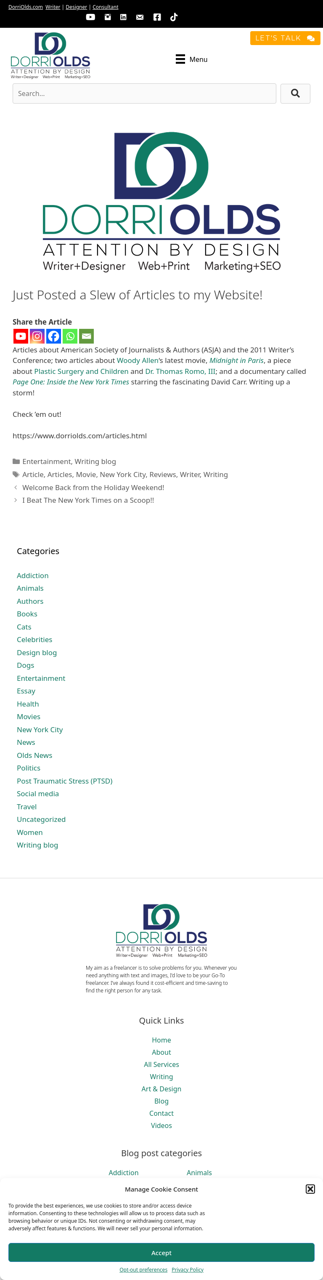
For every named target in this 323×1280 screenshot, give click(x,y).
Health (28, 704)
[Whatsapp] (70, 336)
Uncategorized (41, 819)
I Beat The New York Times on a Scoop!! (88, 500)
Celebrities (34, 639)
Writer (52, 7)
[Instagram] (37, 336)
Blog (161, 1101)
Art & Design (162, 1088)
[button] (310, 1189)
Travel (27, 806)
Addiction (33, 575)
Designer (76, 7)
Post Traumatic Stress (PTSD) (64, 781)
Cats (24, 627)
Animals (30, 588)
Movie (86, 474)
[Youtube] (20, 336)
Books (27, 614)
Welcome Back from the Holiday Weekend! (93, 487)
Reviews (162, 474)
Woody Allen (138, 360)
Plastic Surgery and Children (81, 371)
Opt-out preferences (143, 1269)
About (161, 1052)
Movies (28, 716)
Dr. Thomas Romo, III (180, 371)
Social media (38, 793)
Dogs (25, 665)
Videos (161, 1125)
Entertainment (46, 461)
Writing (216, 474)
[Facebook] (53, 336)
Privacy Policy (188, 1269)
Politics (28, 768)
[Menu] (192, 59)
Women (30, 832)
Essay (26, 691)
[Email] (86, 336)
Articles (60, 474)
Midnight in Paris (236, 360)
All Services (161, 1064)
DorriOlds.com (25, 7)
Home (161, 1040)
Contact (161, 1113)
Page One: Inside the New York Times (71, 382)
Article (33, 474)
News (26, 742)
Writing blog (95, 461)
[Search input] (144, 93)
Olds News (34, 755)
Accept (161, 1252)
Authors (30, 601)
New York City (123, 474)
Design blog (37, 652)
